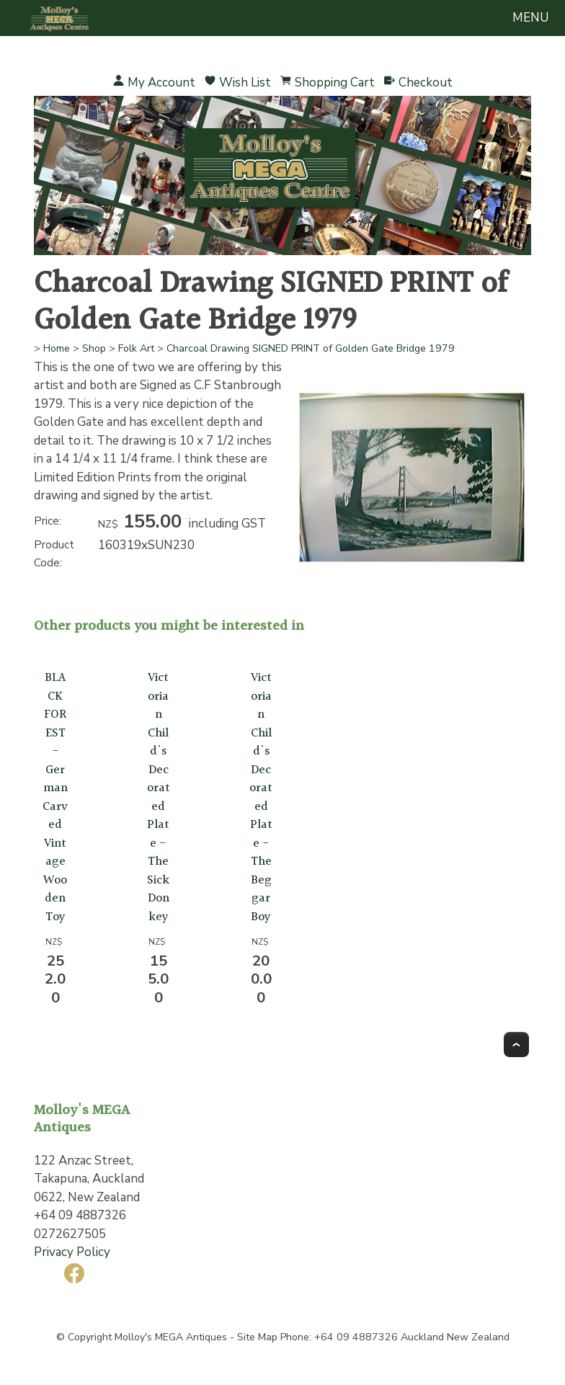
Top (516, 1044)
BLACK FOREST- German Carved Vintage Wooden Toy (55, 797)
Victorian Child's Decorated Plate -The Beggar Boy (260, 797)
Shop (94, 348)
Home (56, 348)
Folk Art (136, 348)
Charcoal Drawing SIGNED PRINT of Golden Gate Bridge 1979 (310, 348)
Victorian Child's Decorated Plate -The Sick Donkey (158, 797)
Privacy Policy (72, 1252)
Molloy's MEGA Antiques (171, 1337)
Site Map (257, 1337)
